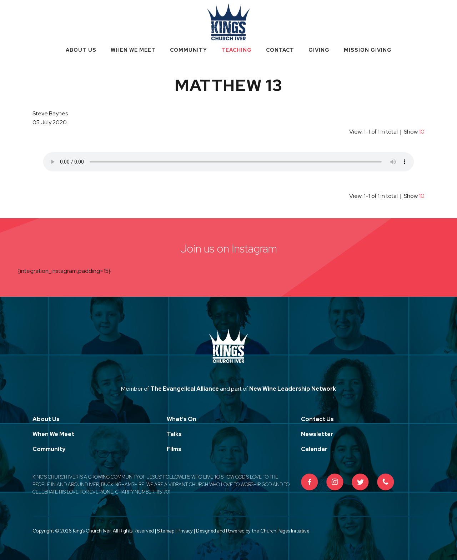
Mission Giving (368, 50)
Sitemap (165, 531)
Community (188, 50)
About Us (81, 50)
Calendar (314, 449)
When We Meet (133, 50)
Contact (280, 50)
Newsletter (317, 434)
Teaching (236, 50)
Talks (174, 434)
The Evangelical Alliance (184, 388)
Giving (319, 50)
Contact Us (317, 419)
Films (174, 449)
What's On (181, 419)
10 (422, 131)
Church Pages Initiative (285, 531)
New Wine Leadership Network (292, 388)
